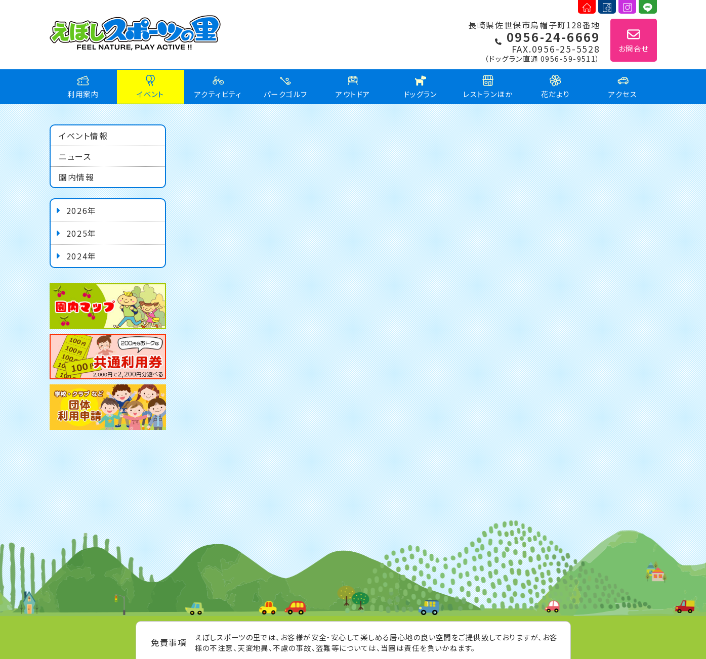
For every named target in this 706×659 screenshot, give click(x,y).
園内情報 (76, 177)
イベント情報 (83, 135)
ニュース (75, 156)
